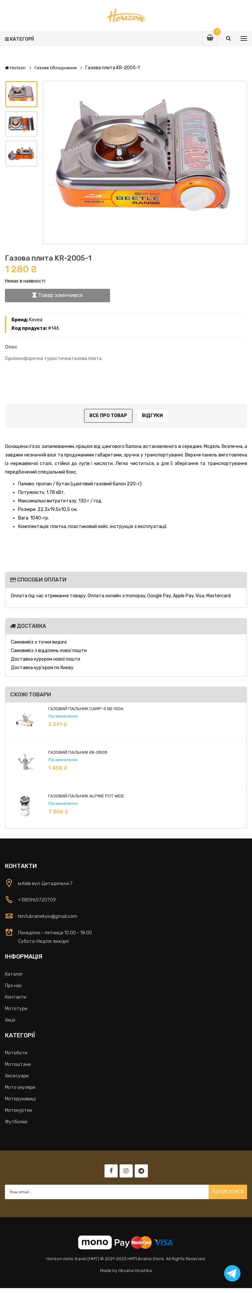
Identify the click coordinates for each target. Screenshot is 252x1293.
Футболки (16, 1122)
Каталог (14, 974)
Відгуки (152, 415)
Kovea (35, 320)
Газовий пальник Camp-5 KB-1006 (86, 708)
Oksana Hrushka (135, 1270)
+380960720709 (37, 900)
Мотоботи (16, 1053)
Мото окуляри (20, 1087)
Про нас (13, 985)
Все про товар (108, 415)
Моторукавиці (20, 1099)
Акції (10, 1020)
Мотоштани (18, 1064)
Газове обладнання (55, 68)
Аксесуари (17, 1076)
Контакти (15, 997)
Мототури (16, 1008)
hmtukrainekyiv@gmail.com (47, 916)
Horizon (15, 68)
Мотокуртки (18, 1110)
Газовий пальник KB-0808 (77, 752)
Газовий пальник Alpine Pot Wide (86, 796)
